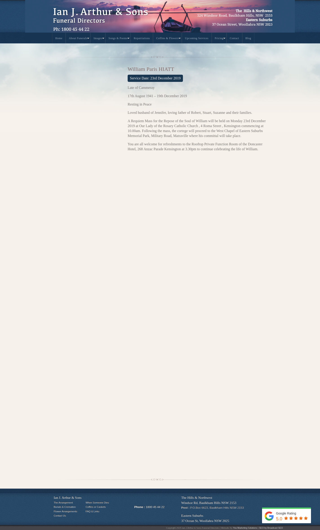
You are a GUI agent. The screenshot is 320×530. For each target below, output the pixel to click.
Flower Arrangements (65, 511)
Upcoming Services (197, 38)
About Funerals (79, 38)
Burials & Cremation (65, 506)
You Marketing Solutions (245, 528)
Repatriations (142, 38)
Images (98, 38)
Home (58, 38)
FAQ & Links (92, 511)
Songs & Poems (119, 38)
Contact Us (60, 515)
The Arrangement (63, 502)
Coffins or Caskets (96, 506)
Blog (248, 38)
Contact (234, 38)
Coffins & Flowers (168, 38)
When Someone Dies (97, 502)
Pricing (220, 38)
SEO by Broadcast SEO (271, 528)
